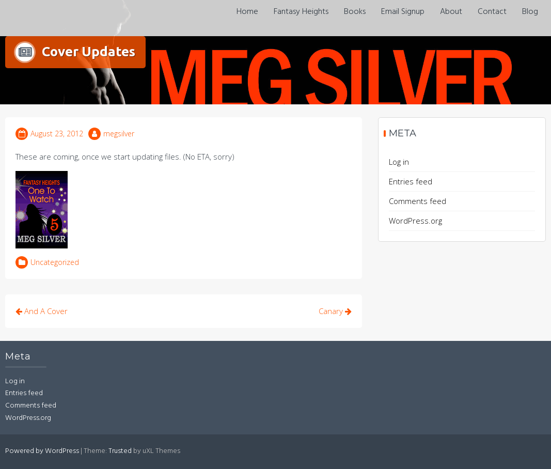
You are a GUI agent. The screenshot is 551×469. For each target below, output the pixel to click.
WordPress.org (415, 220)
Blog (530, 12)
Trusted (120, 451)
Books (355, 12)
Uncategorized (54, 262)
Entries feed (410, 181)
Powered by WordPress (42, 451)
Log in (399, 162)
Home (247, 12)
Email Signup (402, 12)
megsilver (118, 133)
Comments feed (417, 201)
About (451, 12)
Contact (492, 12)
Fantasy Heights (301, 12)
